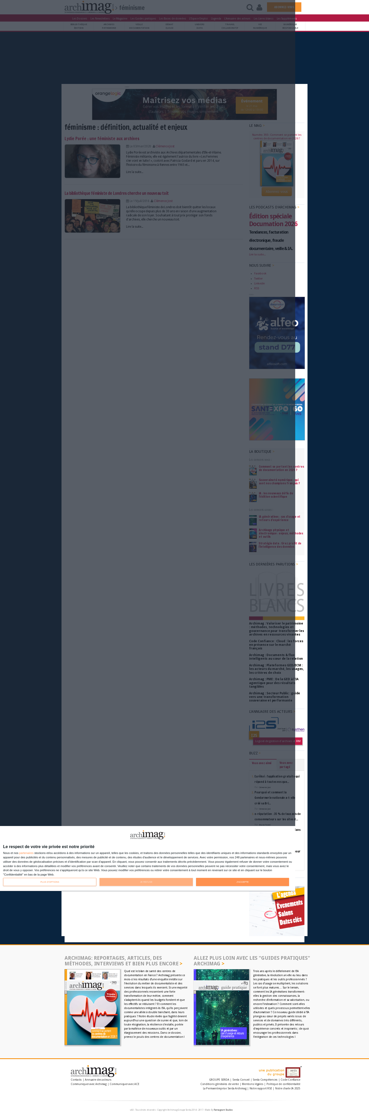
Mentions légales (252, 1084)
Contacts (76, 1079)
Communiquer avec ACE (124, 1084)
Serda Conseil (241, 1079)
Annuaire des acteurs (98, 1079)
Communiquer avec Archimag (89, 1084)
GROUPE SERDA (219, 1079)
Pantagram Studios (223, 1110)
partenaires (26, 853)
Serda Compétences (265, 1079)
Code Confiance (290, 1079)
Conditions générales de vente (219, 1084)
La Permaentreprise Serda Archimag (224, 1088)
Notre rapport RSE (261, 1088)
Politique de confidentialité (283, 1084)
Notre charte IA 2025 (287, 1088)
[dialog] (147, 858)
